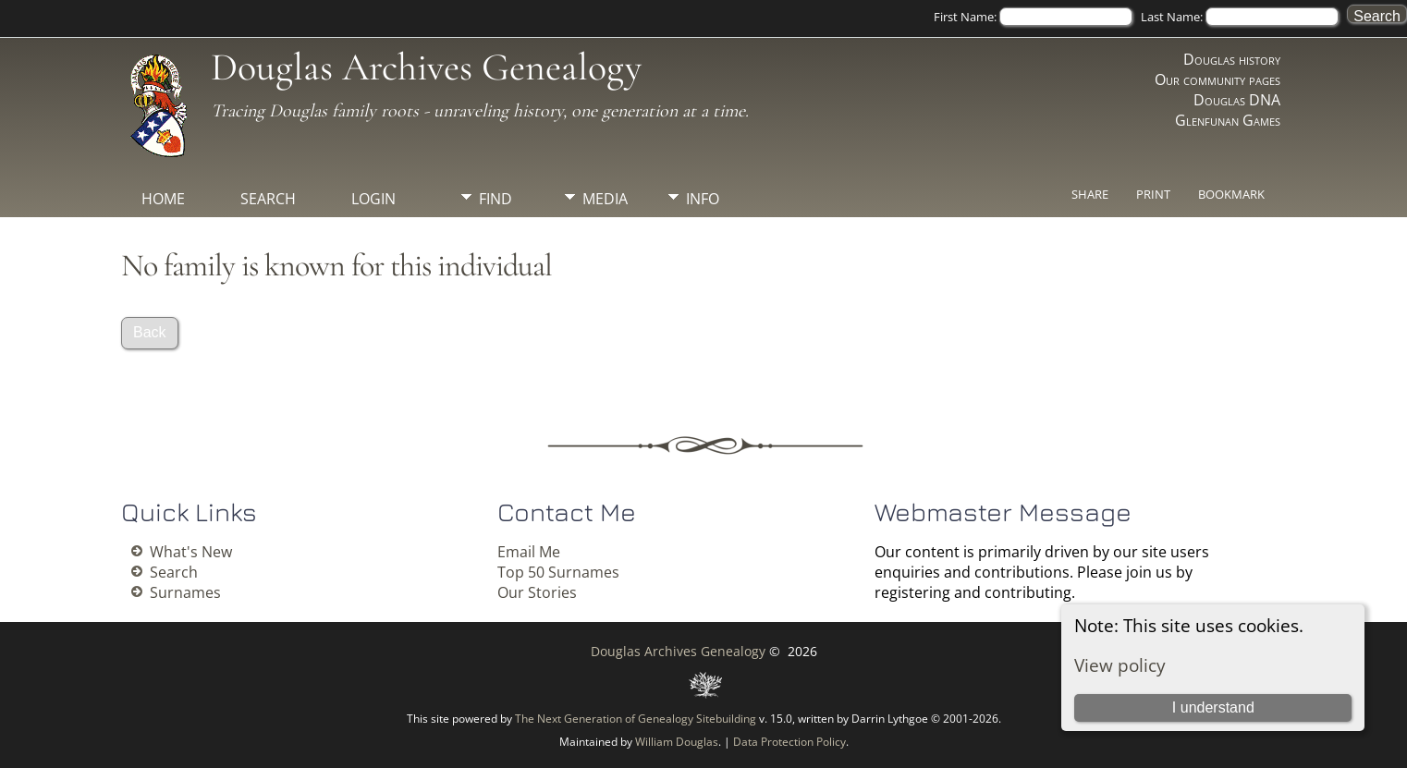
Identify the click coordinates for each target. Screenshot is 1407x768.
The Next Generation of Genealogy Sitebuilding (635, 718)
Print (1153, 194)
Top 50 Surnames (558, 572)
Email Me (528, 552)
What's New (191, 552)
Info (702, 199)
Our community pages (1217, 79)
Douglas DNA (1236, 100)
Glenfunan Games (1227, 120)
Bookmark (1231, 194)
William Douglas (676, 742)
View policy (1120, 665)
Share (1089, 194)
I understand (1213, 707)
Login (373, 199)
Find (495, 199)
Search (268, 199)
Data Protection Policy (789, 742)
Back (149, 332)
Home (163, 199)
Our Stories (537, 592)
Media (605, 199)
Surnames (185, 592)
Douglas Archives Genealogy (426, 67)
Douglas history (1231, 59)
